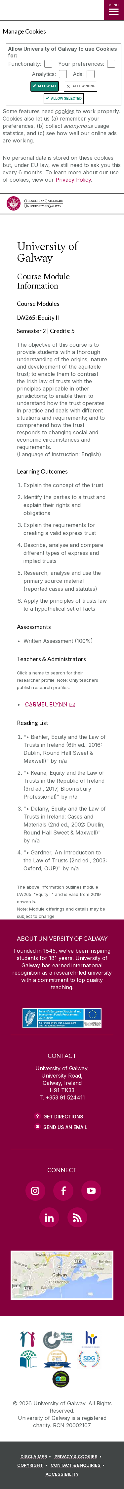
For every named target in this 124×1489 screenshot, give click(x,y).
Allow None (83, 86)
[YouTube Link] (91, 1190)
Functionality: (24, 63)
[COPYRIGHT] (33, 1465)
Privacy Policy (73, 179)
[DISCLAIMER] (37, 1456)
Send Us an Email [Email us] (65, 1127)
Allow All (47, 86)
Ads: (78, 74)
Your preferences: (81, 63)
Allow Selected (66, 98)
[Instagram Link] (35, 1190)
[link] (28, 1339)
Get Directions (63, 1116)
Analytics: (44, 74)
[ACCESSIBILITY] (62, 1474)
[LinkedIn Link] (49, 1217)
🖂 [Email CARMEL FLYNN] (72, 704)
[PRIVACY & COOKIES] (79, 1456)
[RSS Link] (77, 1217)
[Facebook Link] (63, 1190)
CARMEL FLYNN (46, 704)
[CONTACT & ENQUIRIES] (79, 1465)
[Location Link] (62, 1294)
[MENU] (114, 10)
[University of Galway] (35, 205)
